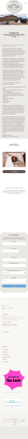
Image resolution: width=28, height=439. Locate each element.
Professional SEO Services (15, 421)
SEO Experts (23, 420)
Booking (6, 354)
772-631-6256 (9, 135)
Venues (6, 352)
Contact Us (6, 361)
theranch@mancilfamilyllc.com (12, 136)
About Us (6, 350)
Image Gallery (7, 357)
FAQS (5, 359)
